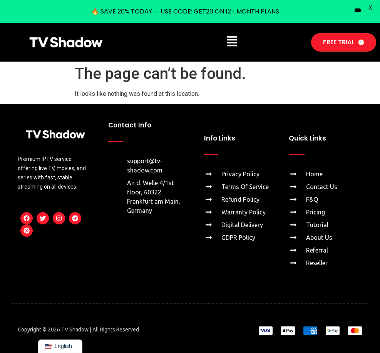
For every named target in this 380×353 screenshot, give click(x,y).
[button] (232, 42)
